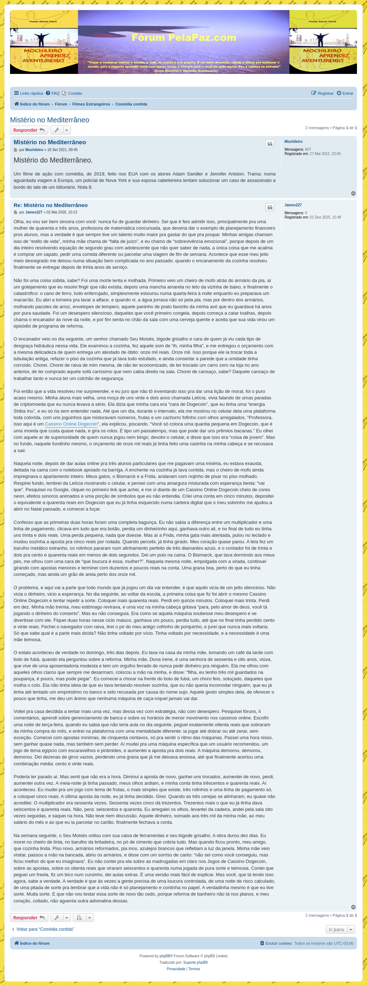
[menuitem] (52, 93)
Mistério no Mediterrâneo (49, 120)
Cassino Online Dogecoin (71, 424)
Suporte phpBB (196, 962)
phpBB (164, 956)
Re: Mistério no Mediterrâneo (51, 205)
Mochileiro (293, 142)
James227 (293, 205)
